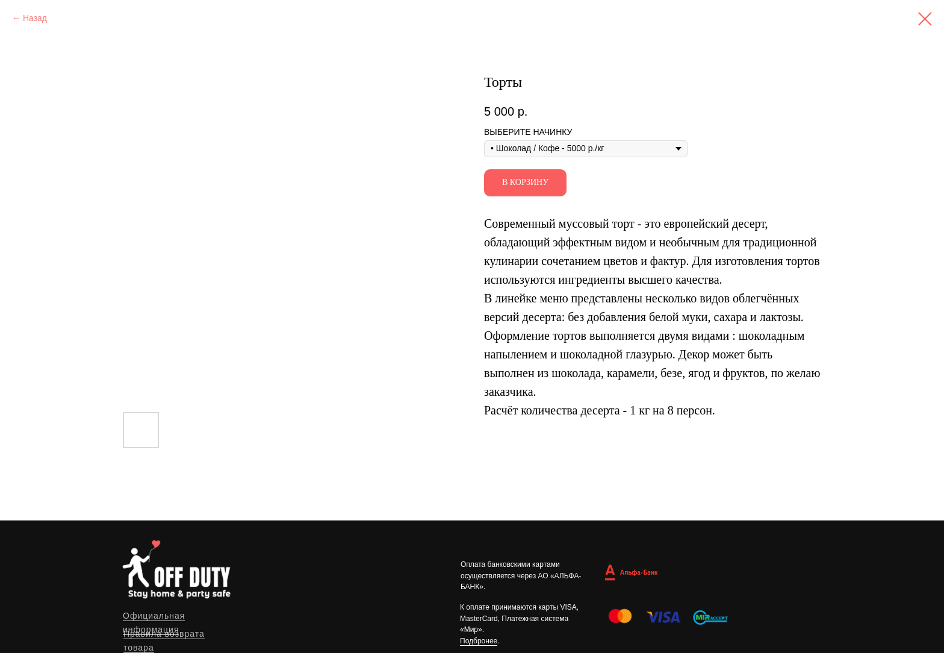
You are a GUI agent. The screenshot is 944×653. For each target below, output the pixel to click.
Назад (35, 18)
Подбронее (478, 641)
